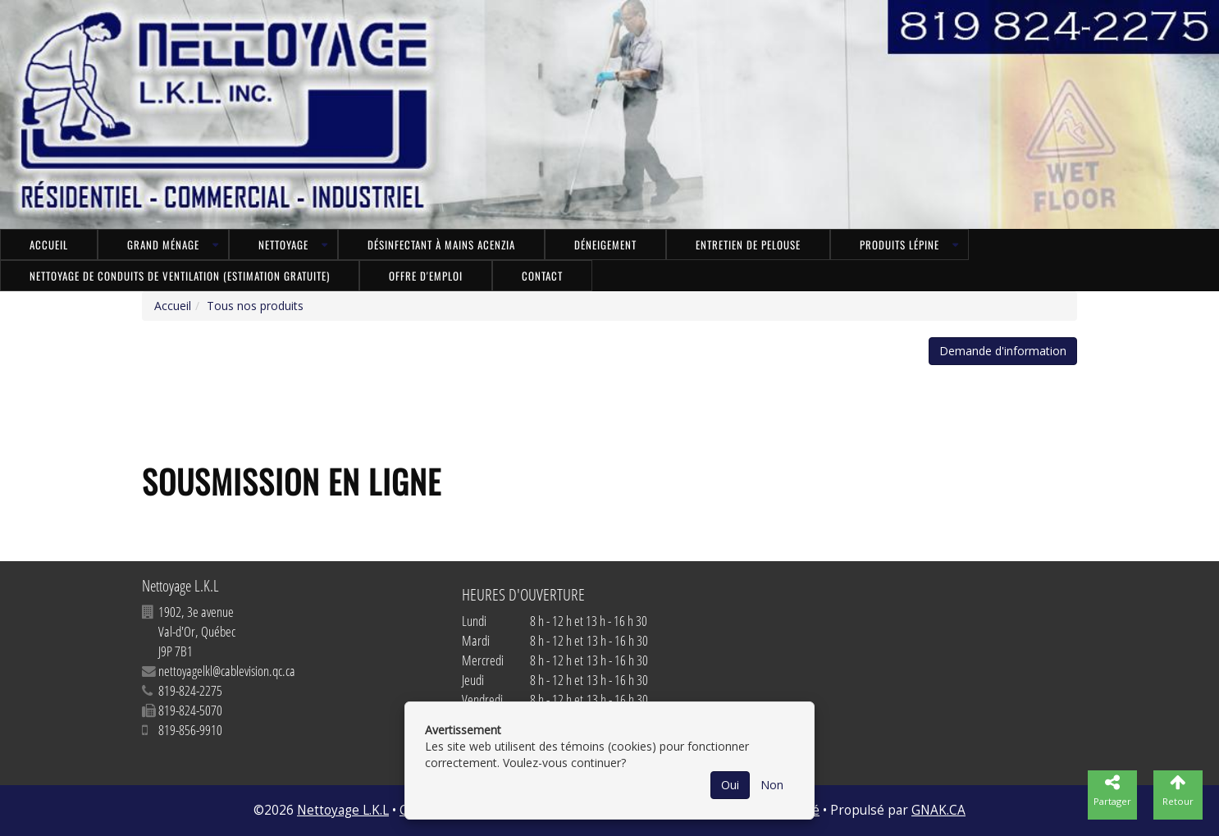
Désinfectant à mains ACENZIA (441, 244)
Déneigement (605, 244)
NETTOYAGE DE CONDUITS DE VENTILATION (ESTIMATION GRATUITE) (180, 275)
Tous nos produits (255, 305)
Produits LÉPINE (899, 244)
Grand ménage (163, 244)
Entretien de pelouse (748, 244)
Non (771, 785)
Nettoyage (283, 244)
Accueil (49, 244)
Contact (542, 275)
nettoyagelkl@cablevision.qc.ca (226, 670)
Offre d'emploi (426, 275)
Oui (730, 785)
